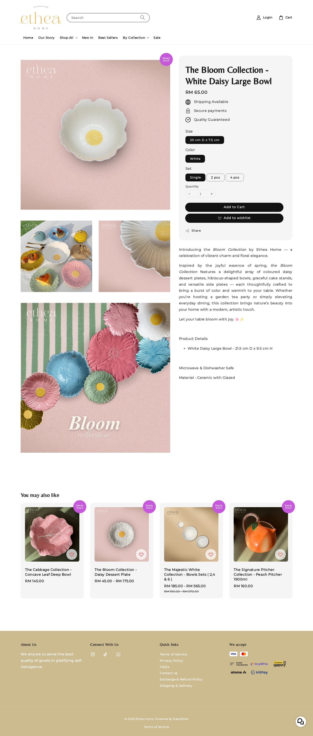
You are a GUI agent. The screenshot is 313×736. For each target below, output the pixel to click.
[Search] (143, 17)
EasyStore (180, 719)
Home (28, 38)
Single (195, 177)
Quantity (192, 186)
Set (188, 169)
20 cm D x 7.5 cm (205, 140)
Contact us (169, 673)
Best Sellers (108, 38)
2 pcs (215, 177)
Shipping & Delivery (176, 686)
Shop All (66, 38)
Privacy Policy (171, 661)
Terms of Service (173, 654)
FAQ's (164, 667)
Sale (156, 38)
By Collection (134, 38)
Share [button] (193, 231)
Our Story (46, 38)
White (195, 159)
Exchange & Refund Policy (181, 679)
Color (190, 150)
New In (87, 38)
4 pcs (234, 177)
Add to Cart (234, 207)
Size (189, 131)
